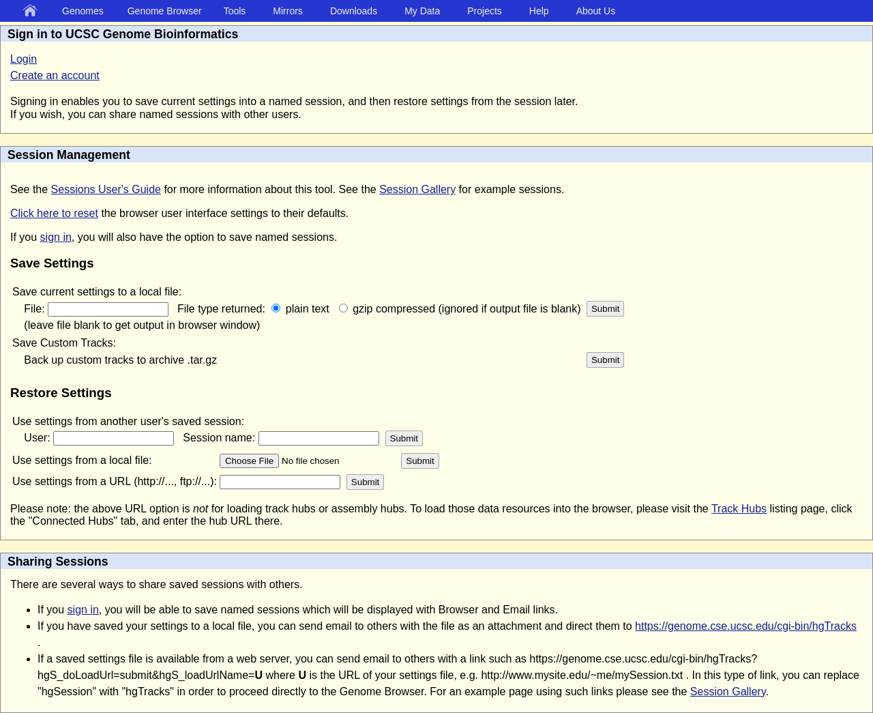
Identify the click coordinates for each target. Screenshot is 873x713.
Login (23, 59)
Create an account (55, 75)
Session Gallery (417, 189)
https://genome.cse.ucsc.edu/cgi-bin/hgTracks (746, 626)
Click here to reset (54, 213)
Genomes (83, 10)
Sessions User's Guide (106, 189)
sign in (56, 237)
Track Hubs (739, 508)
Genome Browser (165, 10)
